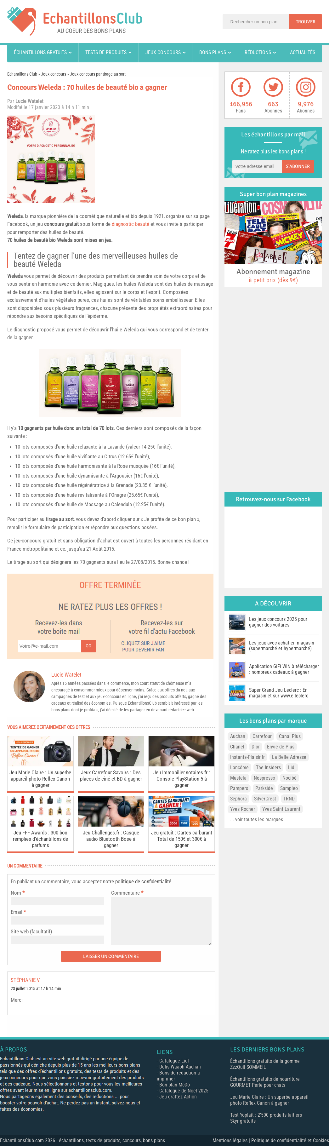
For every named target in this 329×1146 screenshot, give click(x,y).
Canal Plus (290, 736)
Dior (256, 747)
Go (88, 646)
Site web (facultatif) (31, 931)
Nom (16, 893)
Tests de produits (106, 52)
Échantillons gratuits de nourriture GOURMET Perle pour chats (265, 1082)
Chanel (237, 747)
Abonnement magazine (273, 275)
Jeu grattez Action (178, 1097)
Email (16, 912)
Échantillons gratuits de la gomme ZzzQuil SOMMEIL (265, 1064)
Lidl (292, 768)
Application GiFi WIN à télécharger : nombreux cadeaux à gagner (284, 669)
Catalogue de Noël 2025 (183, 1091)
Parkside (264, 788)
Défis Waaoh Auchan (180, 1067)
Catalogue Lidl (174, 1061)
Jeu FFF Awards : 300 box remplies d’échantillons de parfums (40, 838)
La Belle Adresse (289, 757)
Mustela (238, 778)
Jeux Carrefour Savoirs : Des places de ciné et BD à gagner (111, 775)
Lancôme (239, 768)
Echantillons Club (22, 74)
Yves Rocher (242, 809)
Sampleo (289, 788)
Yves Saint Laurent (281, 809)
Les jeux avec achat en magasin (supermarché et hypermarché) (281, 645)
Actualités (302, 52)
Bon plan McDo (174, 1085)
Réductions (258, 52)
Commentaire (127, 893)
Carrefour (262, 736)
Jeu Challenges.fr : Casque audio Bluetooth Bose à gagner (111, 838)
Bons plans (212, 52)
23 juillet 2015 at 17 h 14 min (36, 988)
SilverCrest (265, 799)
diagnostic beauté (130, 224)
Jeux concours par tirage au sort (98, 74)
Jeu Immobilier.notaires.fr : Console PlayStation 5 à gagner (181, 778)
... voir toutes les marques (256, 819)
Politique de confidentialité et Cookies (290, 1140)
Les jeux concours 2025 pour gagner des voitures (278, 622)
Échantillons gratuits (40, 52)
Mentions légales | (232, 1140)
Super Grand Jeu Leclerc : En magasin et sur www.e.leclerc (278, 693)
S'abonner (298, 166)
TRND (289, 799)
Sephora (238, 799)
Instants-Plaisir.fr (247, 757)
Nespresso (264, 778)
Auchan (237, 736)
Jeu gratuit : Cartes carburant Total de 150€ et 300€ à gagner (181, 838)
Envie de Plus (280, 747)
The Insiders (268, 768)
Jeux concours (163, 52)
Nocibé (289, 778)
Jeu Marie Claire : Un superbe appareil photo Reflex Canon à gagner (40, 778)
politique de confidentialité (143, 881)
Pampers (239, 788)
